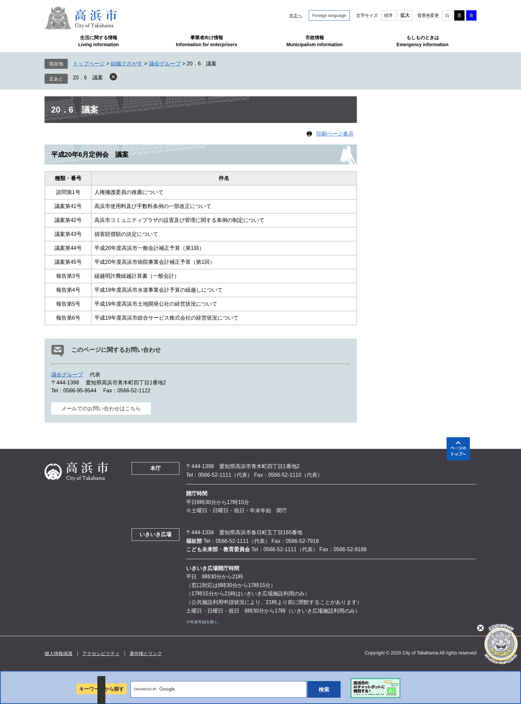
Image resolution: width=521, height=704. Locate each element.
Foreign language (329, 15)
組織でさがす (127, 63)
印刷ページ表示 (335, 134)
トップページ (89, 63)
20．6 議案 (88, 77)
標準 (388, 15)
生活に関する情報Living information (98, 41)
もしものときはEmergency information (422, 41)
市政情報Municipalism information (314, 41)
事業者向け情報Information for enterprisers (206, 41)
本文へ (295, 15)
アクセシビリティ (101, 653)
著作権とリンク (146, 653)
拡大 (405, 15)
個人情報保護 (58, 653)
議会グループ (165, 63)
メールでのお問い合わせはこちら (101, 408)
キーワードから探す (101, 689)
